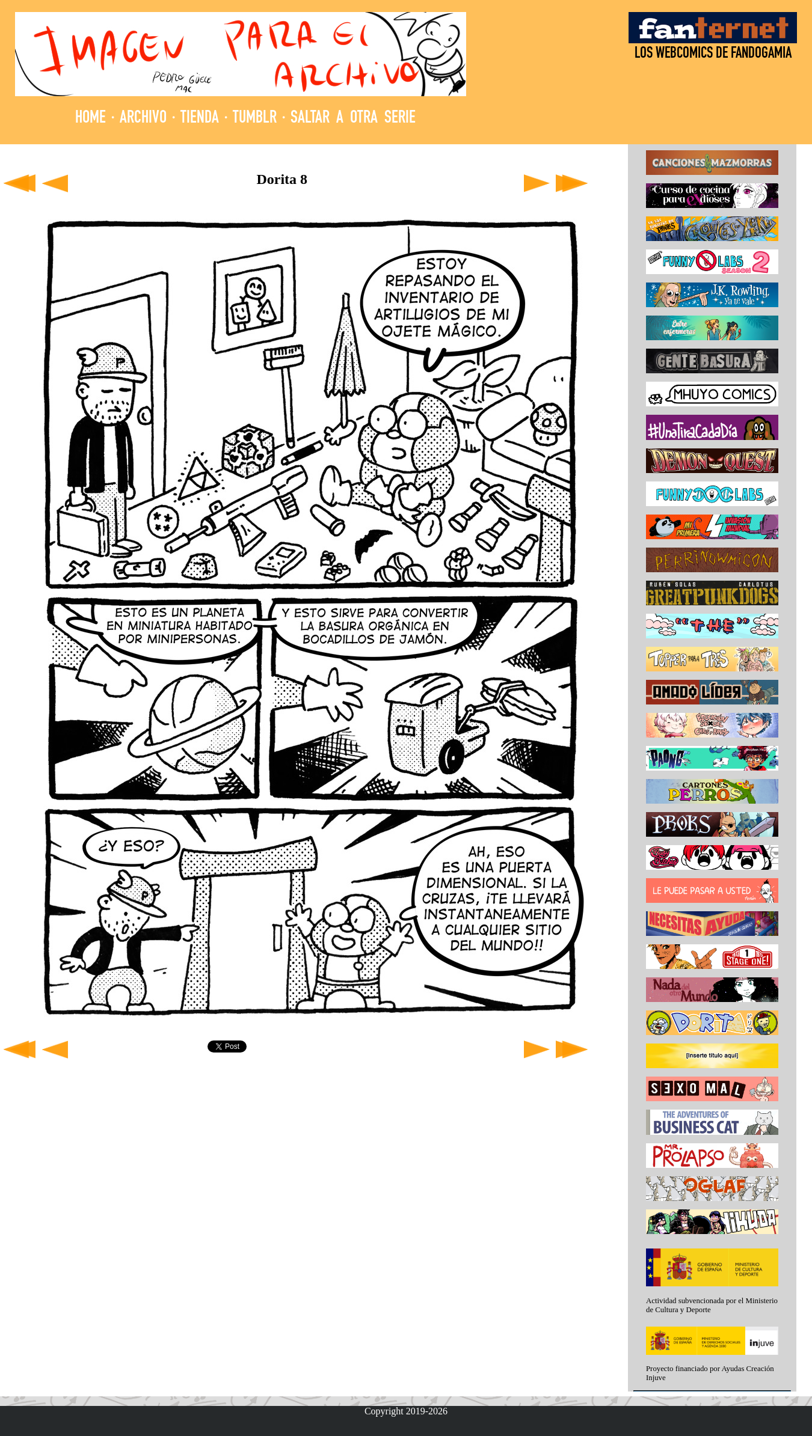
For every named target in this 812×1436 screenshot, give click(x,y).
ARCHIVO (143, 118)
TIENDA (199, 118)
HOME (90, 118)
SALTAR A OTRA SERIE (353, 118)
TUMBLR (255, 118)
